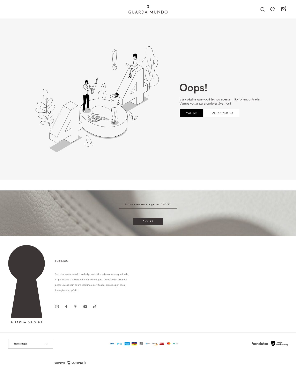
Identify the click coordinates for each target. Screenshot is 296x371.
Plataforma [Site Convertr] (70, 363)
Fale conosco (222, 113)
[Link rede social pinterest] (77, 306)
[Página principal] (148, 9)
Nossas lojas (20, 343)
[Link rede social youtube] (86, 306)
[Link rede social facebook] (68, 306)
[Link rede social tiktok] (96, 306)
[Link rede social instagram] (58, 306)
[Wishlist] (272, 9)
